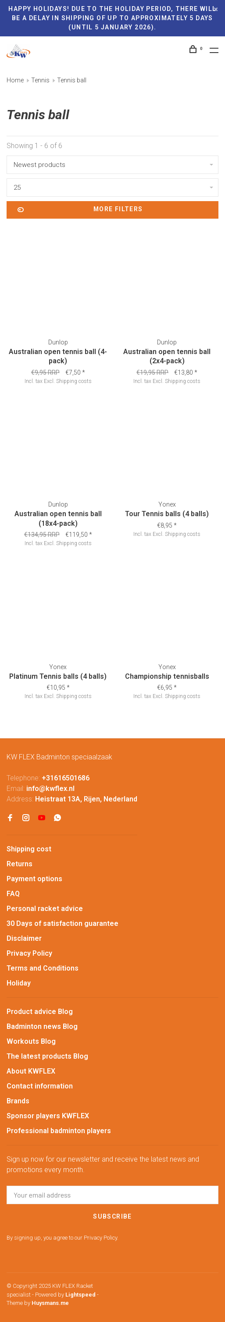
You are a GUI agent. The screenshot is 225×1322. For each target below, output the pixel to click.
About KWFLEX (31, 1071)
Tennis (40, 80)
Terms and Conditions (43, 968)
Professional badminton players (59, 1131)
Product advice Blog (40, 1011)
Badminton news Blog (42, 1026)
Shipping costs (74, 381)
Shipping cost (29, 849)
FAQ (13, 894)
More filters (80, 210)
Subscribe (112, 1216)
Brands (18, 1101)
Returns (19, 864)
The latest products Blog (47, 1056)
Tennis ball (71, 80)
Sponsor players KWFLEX (48, 1116)
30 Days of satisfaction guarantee (62, 923)
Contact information (40, 1086)
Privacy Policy (29, 953)
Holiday (19, 983)
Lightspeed (80, 1294)
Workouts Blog (31, 1041)
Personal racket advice (45, 908)
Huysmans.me (50, 1303)
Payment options (34, 879)
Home (15, 80)
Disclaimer (24, 938)
